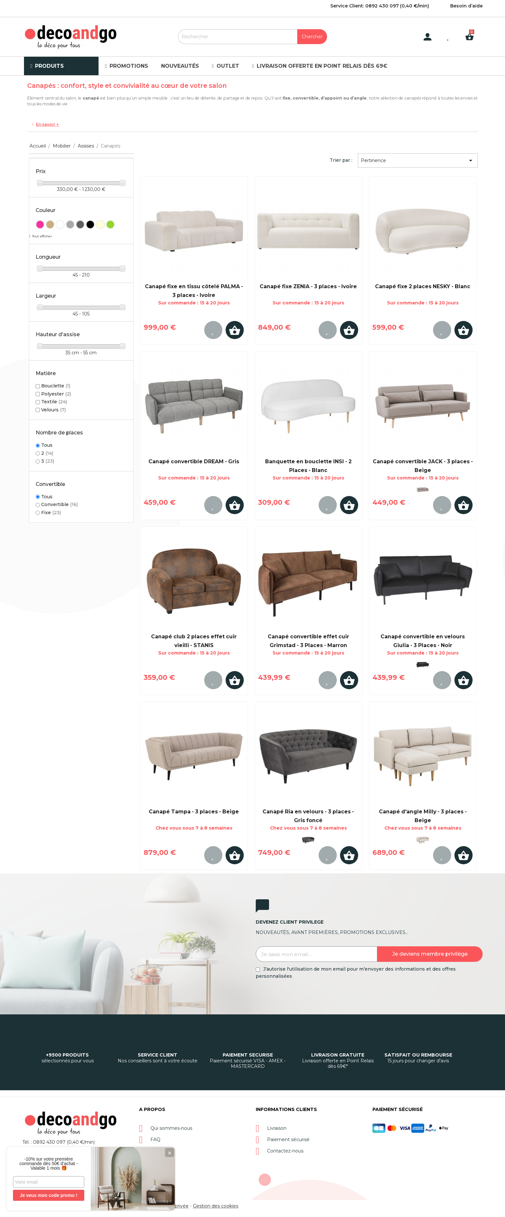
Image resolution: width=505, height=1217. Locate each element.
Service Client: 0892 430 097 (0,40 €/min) (379, 6)
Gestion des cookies (215, 1206)
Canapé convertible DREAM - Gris (193, 461)
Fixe (51, 512)
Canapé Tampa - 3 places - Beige (194, 812)
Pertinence (418, 160)
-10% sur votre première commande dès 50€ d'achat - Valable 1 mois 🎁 (48, 1163)
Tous (47, 445)
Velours (53, 410)
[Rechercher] (252, 36)
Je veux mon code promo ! (48, 1195)
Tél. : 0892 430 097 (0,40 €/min (58, 1142)
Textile (54, 402)
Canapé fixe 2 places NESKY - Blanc (422, 286)
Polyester (56, 394)
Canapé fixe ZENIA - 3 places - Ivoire (308, 286)
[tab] (252, 125)
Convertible (59, 504)
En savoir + (47, 124)
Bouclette (55, 386)
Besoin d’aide (466, 6)
